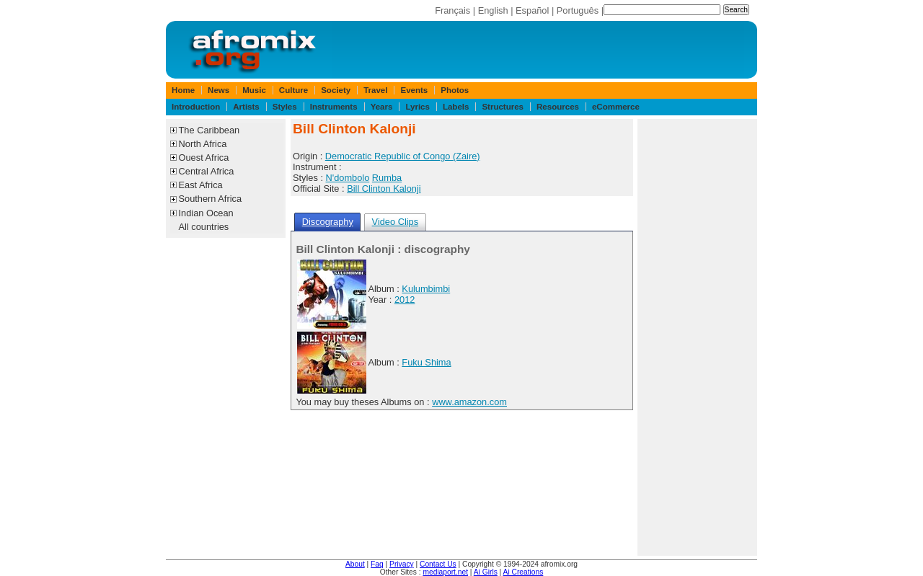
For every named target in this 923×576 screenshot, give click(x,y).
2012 (404, 299)
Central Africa (206, 171)
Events (414, 90)
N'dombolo (348, 177)
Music (254, 90)
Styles (285, 106)
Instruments (334, 106)
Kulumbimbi (426, 288)
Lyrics (417, 106)
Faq (377, 564)
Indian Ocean (206, 213)
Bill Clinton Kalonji (383, 188)
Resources (557, 106)
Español (532, 10)
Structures (503, 106)
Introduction (196, 106)
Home (183, 90)
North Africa (203, 143)
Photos (455, 90)
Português (578, 10)
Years (382, 106)
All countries (204, 226)
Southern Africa (210, 198)
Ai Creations (523, 572)
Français (452, 10)
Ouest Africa (204, 157)
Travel (375, 90)
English (493, 10)
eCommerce (616, 106)
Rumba (387, 177)
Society (335, 90)
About (355, 564)
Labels (456, 106)
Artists (246, 106)
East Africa (201, 185)
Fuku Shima (426, 362)
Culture (293, 90)
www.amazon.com (469, 401)
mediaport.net (445, 572)
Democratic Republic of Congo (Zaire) (402, 156)
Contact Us (438, 564)
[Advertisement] (697, 337)
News (218, 90)
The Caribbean (209, 130)
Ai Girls (486, 572)
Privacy (401, 564)
